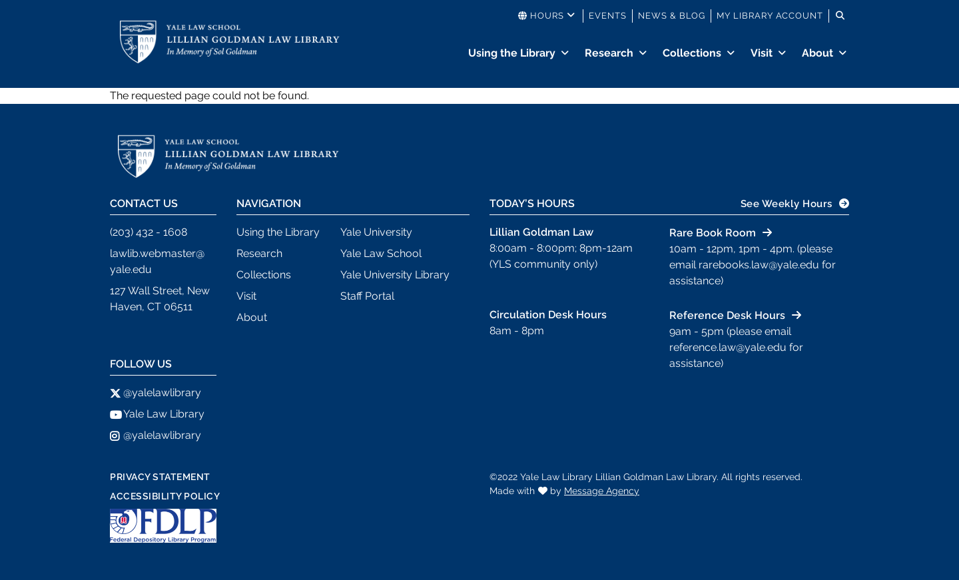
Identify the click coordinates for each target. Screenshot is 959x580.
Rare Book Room (712, 232)
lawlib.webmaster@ (157, 253)
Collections (692, 53)
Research (609, 53)
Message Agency (601, 490)
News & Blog (671, 16)
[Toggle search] (840, 16)
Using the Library (511, 53)
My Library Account (770, 16)
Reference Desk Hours (727, 315)
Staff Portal (367, 296)
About (817, 53)
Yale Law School (381, 253)
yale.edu (131, 269)
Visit (762, 53)
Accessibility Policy (165, 496)
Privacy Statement (160, 476)
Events (608, 16)
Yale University (376, 232)
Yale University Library (395, 274)
